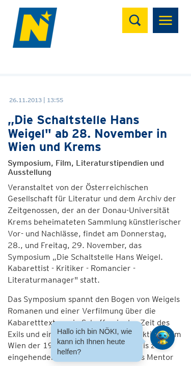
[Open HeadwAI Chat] (162, 337)
